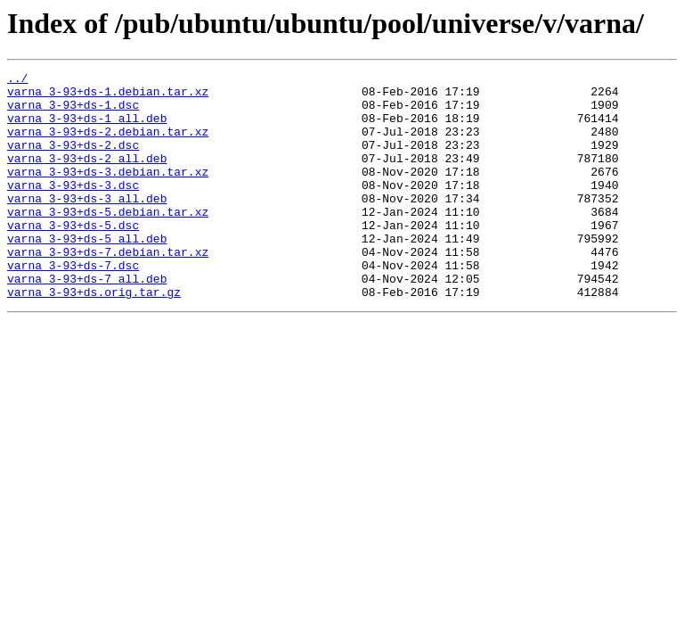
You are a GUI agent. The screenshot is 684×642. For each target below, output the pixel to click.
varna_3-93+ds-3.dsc (73, 209)
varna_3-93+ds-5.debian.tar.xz (107, 241)
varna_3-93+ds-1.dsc (73, 112)
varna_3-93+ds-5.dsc (73, 257)
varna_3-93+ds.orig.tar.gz (94, 337)
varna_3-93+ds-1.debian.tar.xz (107, 96)
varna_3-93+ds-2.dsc (73, 160)
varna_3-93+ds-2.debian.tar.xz (107, 144)
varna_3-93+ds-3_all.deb (87, 225)
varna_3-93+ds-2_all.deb (87, 177)
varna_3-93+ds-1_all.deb (87, 128)
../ (17, 80)
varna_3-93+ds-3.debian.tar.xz (107, 193)
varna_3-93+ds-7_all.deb (87, 321)
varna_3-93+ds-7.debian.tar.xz (107, 289)
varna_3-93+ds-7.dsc (73, 305)
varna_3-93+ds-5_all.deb (87, 273)
